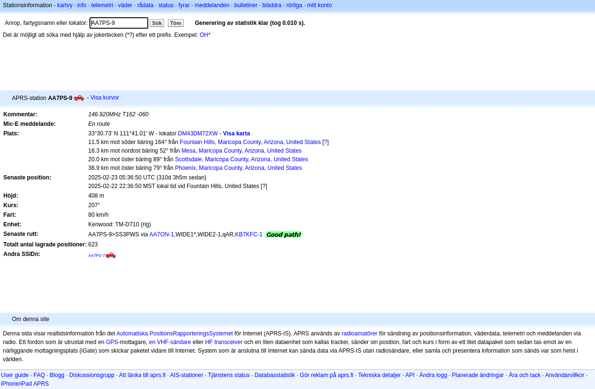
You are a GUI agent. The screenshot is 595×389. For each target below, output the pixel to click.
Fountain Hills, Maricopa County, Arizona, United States (250, 142)
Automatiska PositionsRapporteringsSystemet (174, 333)
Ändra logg (433, 375)
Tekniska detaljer (379, 375)
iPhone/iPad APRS (25, 383)
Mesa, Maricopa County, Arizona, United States (241, 150)
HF (209, 342)
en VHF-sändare (170, 342)
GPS (112, 342)
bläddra (271, 5)
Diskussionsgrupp (92, 375)
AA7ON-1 (161, 234)
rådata (145, 5)
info (81, 5)
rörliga (294, 5)
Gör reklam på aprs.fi (326, 375)
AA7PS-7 (96, 255)
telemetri (102, 5)
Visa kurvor (104, 97)
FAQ (39, 375)
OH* (205, 35)
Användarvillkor (564, 375)
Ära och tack (525, 375)
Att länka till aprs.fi (142, 375)
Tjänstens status (229, 375)
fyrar (184, 5)
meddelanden (212, 5)
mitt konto (319, 5)
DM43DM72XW (198, 133)
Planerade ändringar (478, 375)
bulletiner (246, 5)
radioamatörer (359, 333)
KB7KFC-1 (249, 234)
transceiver (228, 342)
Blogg (57, 375)
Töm (175, 23)
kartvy (64, 5)
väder (125, 5)
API (409, 375)
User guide (15, 375)
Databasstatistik (274, 375)
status (166, 5)
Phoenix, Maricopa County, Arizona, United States (238, 168)
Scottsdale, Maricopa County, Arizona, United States (241, 159)
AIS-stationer (186, 375)
